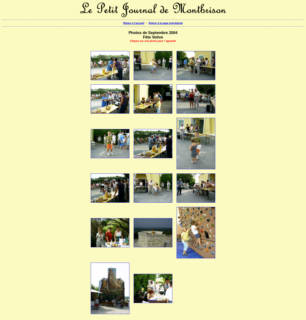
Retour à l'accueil (133, 23)
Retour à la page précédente (166, 23)
